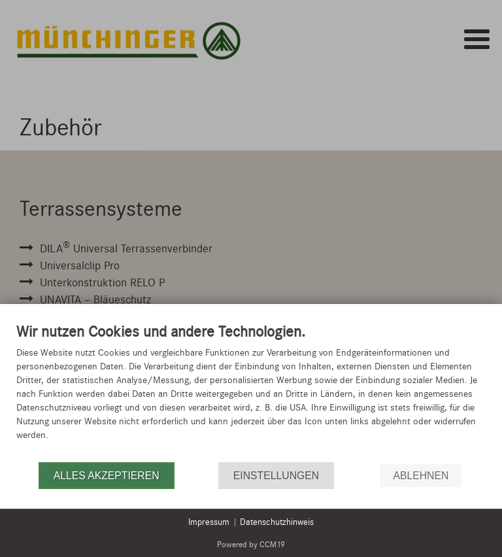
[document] (251, 391)
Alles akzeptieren (106, 475)
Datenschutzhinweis (277, 522)
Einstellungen (276, 475)
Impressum (208, 522)
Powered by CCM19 (251, 544)
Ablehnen (420, 475)
